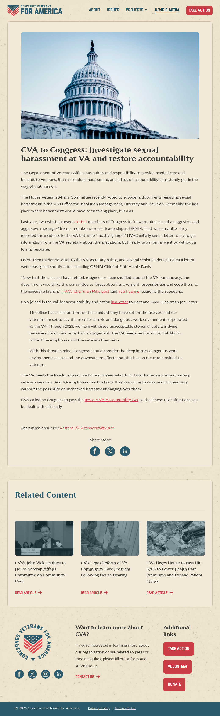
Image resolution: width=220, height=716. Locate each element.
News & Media (167, 10)
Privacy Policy (99, 708)
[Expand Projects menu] (146, 10)
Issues (113, 10)
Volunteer (180, 669)
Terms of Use (125, 708)
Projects (135, 10)
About (94, 10)
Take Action (199, 10)
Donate (176, 686)
